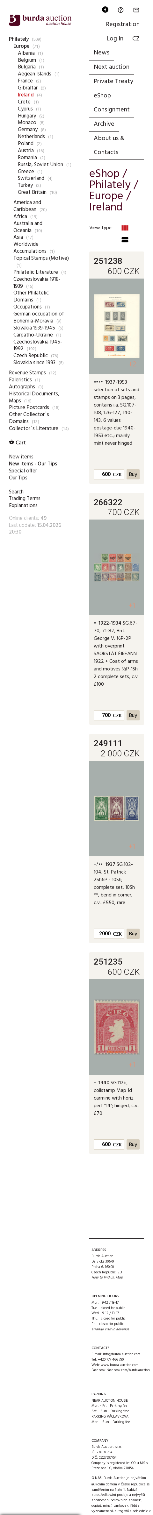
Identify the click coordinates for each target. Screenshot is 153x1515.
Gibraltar (28, 88)
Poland (25, 143)
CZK (117, 475)
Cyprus (25, 109)
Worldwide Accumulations (30, 248)
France (25, 81)
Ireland (26, 95)
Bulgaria (27, 67)
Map (119, 1277)
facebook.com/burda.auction (128, 1370)
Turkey (25, 185)
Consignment (112, 110)
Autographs (22, 387)
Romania (27, 157)
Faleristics (20, 380)
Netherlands (31, 136)
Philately (19, 39)
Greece (26, 171)
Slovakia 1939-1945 (34, 328)
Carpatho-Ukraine (33, 335)
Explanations (23, 505)
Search (16, 492)
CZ (136, 39)
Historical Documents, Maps (34, 397)
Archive (104, 124)
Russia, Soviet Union (40, 164)
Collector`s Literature (33, 428)
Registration (123, 24)
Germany (28, 129)
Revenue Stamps (27, 373)
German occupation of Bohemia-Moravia (38, 317)
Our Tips (18, 478)
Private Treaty (113, 81)
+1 (132, 605)
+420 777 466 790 (111, 1360)
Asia (18, 237)
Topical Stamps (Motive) (41, 258)
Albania (26, 53)
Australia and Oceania (27, 227)
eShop (102, 96)
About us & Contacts (109, 145)
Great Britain (32, 192)
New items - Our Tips (33, 464)
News (101, 53)
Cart (17, 443)
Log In (114, 39)
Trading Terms (24, 498)
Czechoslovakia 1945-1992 (37, 345)
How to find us (102, 1277)
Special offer (23, 471)
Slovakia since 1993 (34, 362)
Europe (21, 46)
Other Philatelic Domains (31, 296)
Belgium (27, 60)
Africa (20, 216)
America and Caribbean (27, 206)
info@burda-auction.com (121, 1354)
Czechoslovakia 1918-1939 (37, 283)
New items (21, 457)
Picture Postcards (29, 407)
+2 (132, 364)
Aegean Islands (34, 74)
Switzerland (31, 178)
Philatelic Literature (35, 272)
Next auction (111, 67)
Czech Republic (30, 355)
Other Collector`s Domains (29, 418)
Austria (26, 150)
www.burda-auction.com (119, 1365)
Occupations (27, 307)
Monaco (27, 122)
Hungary (27, 116)
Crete (24, 102)
